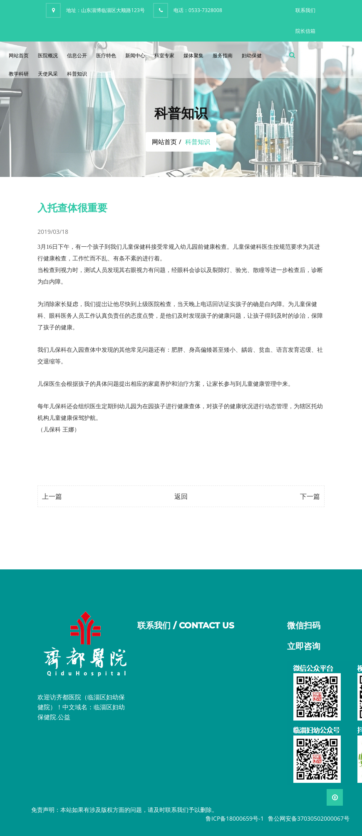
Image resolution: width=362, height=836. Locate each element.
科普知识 (77, 73)
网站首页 (19, 55)
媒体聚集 (193, 55)
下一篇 (310, 496)
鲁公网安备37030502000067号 (309, 818)
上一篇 (52, 496)
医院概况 (48, 55)
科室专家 (164, 55)
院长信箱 (305, 30)
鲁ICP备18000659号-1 (235, 818)
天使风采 (48, 73)
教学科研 (19, 73)
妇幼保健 (252, 55)
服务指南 (223, 55)
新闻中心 (135, 55)
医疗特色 (106, 55)
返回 (181, 496)
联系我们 (305, 10)
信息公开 (77, 55)
